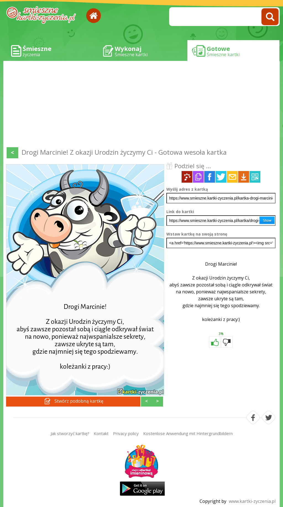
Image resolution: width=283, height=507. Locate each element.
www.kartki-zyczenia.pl (252, 501)
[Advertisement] (141, 105)
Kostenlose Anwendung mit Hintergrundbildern (188, 433)
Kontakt (101, 433)
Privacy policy (126, 433)
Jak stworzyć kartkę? (70, 433)
